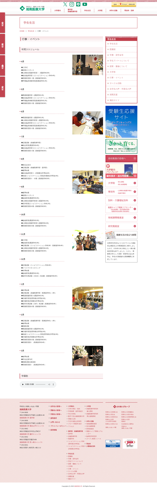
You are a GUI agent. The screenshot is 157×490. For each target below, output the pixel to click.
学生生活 (31, 31)
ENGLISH (132, 4)
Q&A (115, 4)
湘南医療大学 (78, 486)
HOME (22, 31)
